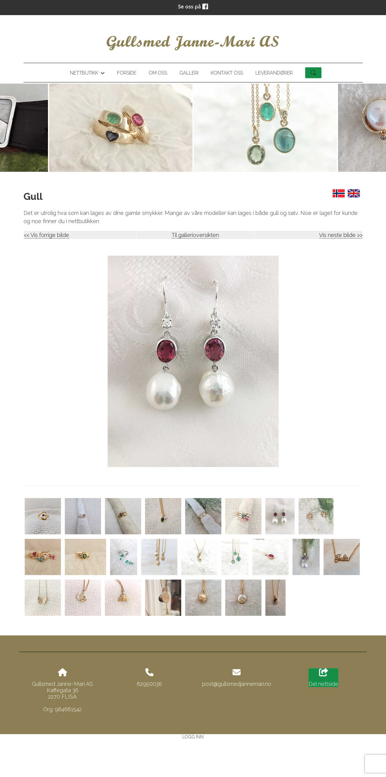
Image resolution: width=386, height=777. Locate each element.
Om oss (158, 73)
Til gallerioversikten (195, 235)
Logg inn (193, 736)
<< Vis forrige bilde (46, 235)
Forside (126, 73)
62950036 (149, 684)
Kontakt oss (227, 73)
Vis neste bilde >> (340, 235)
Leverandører (274, 73)
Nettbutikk (87, 74)
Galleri (188, 73)
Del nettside (323, 677)
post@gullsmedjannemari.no (236, 684)
